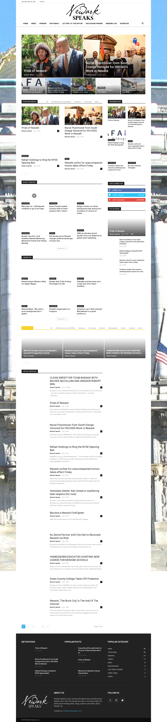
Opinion (42, 23)
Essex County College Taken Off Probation (74, 578)
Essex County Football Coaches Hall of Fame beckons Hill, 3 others (58, 208)
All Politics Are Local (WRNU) (61, 102)
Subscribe (140, 200)
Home (25, 23)
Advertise (124, 23)
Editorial (102, 328)
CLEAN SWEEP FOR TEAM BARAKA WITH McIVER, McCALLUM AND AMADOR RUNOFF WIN (75, 381)
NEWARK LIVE (111, 23)
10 (43, 626)
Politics (52, 233)
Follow (141, 195)
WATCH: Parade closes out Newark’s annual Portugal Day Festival (40, 351)
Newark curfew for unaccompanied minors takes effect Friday (83, 164)
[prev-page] (23, 173)
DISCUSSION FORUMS (94, 23)
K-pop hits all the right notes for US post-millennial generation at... (90, 650)
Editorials (54, 23)
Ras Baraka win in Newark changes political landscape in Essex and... (61, 238)
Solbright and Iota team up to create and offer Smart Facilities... (89, 283)
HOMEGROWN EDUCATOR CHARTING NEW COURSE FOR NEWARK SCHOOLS (123, 351)
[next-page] (26, 173)
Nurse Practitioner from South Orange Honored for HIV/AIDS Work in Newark (81, 130)
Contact (42, 1)
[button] (142, 24)
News (33, 23)
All (47, 102)
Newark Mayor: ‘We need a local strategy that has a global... (32, 311)
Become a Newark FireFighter (67, 512)
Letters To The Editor (72, 23)
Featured (132, 328)
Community (28, 67)
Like (142, 190)
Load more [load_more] (62, 248)
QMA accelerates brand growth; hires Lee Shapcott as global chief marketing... (89, 238)
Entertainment (112, 328)
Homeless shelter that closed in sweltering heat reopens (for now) (116, 168)
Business (26, 87)
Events (123, 328)
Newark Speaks (29, 75)
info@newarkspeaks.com (72, 711)
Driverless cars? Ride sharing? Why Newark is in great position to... (89, 311)
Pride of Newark (30, 127)
